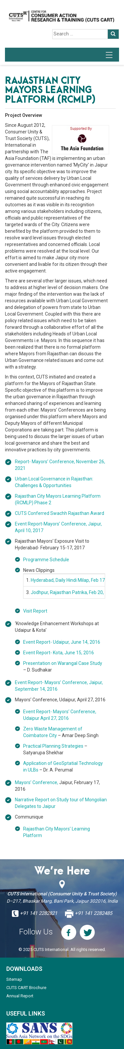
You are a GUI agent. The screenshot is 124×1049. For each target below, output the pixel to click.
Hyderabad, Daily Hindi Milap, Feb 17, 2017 (74, 580)
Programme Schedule (46, 559)
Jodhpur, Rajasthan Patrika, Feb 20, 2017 (73, 592)
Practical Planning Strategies (53, 746)
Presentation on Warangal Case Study (62, 663)
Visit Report (35, 611)
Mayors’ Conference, (36, 782)
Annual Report (19, 995)
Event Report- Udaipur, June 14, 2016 (61, 642)
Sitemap (14, 979)
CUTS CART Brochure (26, 987)
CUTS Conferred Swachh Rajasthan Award (59, 513)
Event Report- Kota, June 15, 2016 (58, 652)
